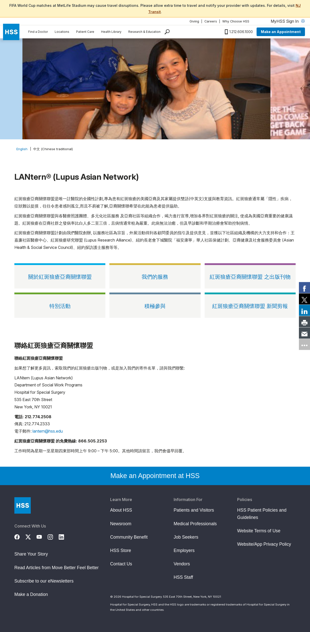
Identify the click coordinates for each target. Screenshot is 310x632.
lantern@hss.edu (48, 431)
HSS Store (120, 550)
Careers (210, 21)
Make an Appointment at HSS (155, 476)
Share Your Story (31, 554)
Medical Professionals (195, 523)
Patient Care (85, 32)
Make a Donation (31, 594)
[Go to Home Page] (22, 505)
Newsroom (120, 523)
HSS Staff (183, 577)
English (21, 149)
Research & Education (144, 32)
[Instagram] (53, 536)
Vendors (182, 563)
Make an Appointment (281, 32)
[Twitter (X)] (31, 536)
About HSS (121, 510)
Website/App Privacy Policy (264, 544)
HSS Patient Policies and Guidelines (262, 514)
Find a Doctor (38, 32)
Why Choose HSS (235, 21)
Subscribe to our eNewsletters (44, 581)
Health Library (111, 32)
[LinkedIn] (64, 536)
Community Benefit (129, 537)
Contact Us (121, 563)
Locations (62, 32)
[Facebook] (19, 536)
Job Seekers (186, 537)
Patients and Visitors (194, 510)
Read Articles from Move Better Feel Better (56, 567)
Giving (194, 21)
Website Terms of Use (258, 530)
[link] (304, 287)
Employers (184, 550)
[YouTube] (42, 536)
